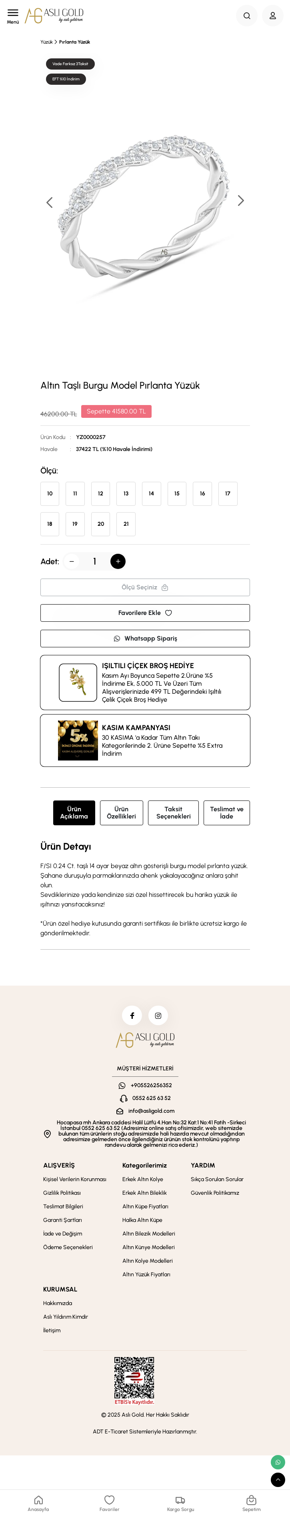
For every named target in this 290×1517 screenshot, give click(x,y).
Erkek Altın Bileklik (144, 1193)
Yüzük (46, 42)
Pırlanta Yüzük (74, 42)
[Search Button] (247, 15)
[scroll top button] (278, 1480)
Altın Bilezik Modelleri (148, 1234)
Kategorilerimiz (144, 1166)
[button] (240, 201)
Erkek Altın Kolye (142, 1179)
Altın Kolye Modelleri (147, 1261)
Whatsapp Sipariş (145, 638)
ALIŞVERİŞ (59, 1166)
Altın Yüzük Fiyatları (146, 1274)
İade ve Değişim (62, 1234)
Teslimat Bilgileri (63, 1207)
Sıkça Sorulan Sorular (217, 1179)
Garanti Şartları (62, 1220)
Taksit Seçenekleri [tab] (173, 812)
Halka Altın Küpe (142, 1220)
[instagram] (158, 1016)
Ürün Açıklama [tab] (74, 812)
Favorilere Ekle (145, 613)
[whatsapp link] (278, 1462)
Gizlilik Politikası (62, 1193)
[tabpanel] (145, 889)
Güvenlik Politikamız (215, 1193)
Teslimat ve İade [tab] (227, 812)
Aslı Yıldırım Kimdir (65, 1317)
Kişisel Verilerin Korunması (74, 1179)
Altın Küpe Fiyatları (145, 1207)
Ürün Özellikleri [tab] (121, 812)
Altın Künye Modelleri (148, 1247)
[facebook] (132, 1016)
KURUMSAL (60, 1289)
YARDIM (203, 1166)
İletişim (51, 1330)
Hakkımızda (57, 1303)
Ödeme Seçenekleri (68, 1247)
